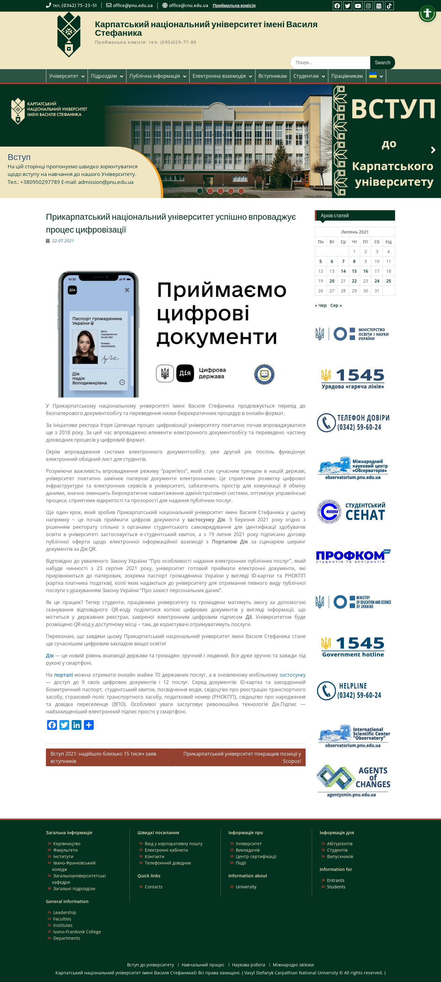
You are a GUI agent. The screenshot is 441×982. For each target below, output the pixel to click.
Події (241, 863)
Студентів (337, 850)
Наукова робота (248, 965)
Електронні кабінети (166, 850)
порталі (63, 674)
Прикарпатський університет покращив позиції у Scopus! (242, 757)
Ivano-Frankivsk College (77, 932)
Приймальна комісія (234, 5)
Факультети (65, 850)
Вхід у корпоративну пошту (173, 843)
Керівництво (66, 843)
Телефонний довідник (168, 863)
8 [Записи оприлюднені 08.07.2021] (354, 261)
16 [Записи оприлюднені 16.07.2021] (365, 271)
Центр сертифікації (256, 856)
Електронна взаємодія (219, 76)
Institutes (63, 925)
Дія (50, 655)
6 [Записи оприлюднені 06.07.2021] (332, 261)
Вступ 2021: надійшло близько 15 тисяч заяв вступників (103, 757)
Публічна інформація (155, 76)
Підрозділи (104, 76)
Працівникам (347, 76)
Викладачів (248, 850)
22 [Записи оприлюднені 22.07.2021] (354, 281)
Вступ (19, 156)
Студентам (306, 76)
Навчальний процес (203, 965)
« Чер (321, 305)
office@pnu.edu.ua (133, 5)
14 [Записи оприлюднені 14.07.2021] (343, 271)
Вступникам (272, 76)
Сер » (336, 305)
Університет (63, 76)
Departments (66, 938)
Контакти (154, 856)
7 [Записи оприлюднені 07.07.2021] (343, 261)
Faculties (62, 919)
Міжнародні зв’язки (293, 965)
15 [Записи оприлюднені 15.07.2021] (354, 271)
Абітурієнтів (339, 843)
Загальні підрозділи (74, 888)
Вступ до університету (150, 965)
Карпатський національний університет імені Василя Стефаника (206, 28)
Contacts (154, 887)
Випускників (340, 856)
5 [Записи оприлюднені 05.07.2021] (320, 261)
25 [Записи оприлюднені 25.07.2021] (388, 281)
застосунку (293, 674)
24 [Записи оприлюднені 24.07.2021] (377, 281)
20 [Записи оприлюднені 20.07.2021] (332, 281)
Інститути (63, 856)
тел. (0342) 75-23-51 (75, 5)
